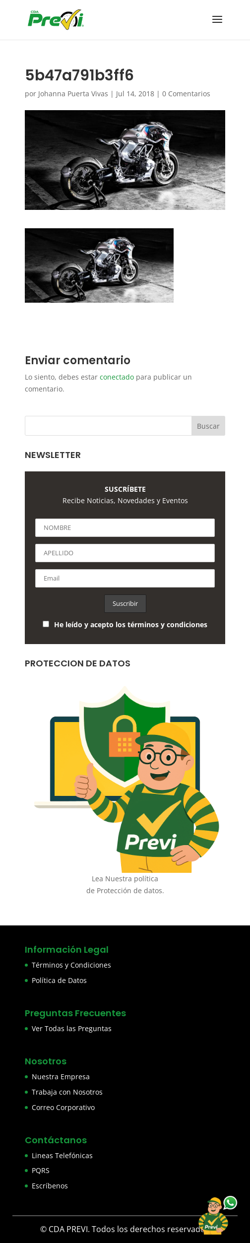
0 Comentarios (186, 93)
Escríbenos (50, 1185)
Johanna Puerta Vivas (73, 93)
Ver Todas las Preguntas (72, 1028)
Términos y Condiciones (71, 965)
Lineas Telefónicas (62, 1155)
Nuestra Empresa (61, 1076)
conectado (117, 377)
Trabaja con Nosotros (67, 1092)
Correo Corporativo (63, 1107)
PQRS (41, 1170)
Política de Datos (59, 980)
